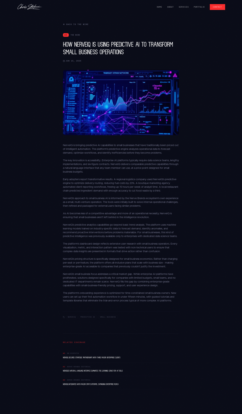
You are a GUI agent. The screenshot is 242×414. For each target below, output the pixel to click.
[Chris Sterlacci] (29, 7)
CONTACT (217, 7)
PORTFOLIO (199, 7)
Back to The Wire (76, 24)
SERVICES (184, 7)
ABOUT (170, 7)
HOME (159, 7)
